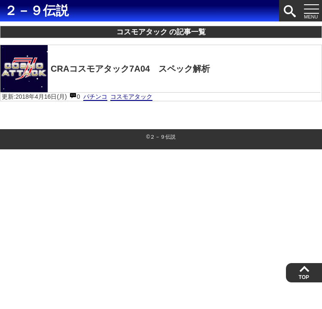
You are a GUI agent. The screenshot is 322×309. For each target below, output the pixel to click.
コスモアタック (131, 96)
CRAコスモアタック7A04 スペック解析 (105, 68)
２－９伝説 (36, 10)
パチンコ (95, 96)
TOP (304, 277)
